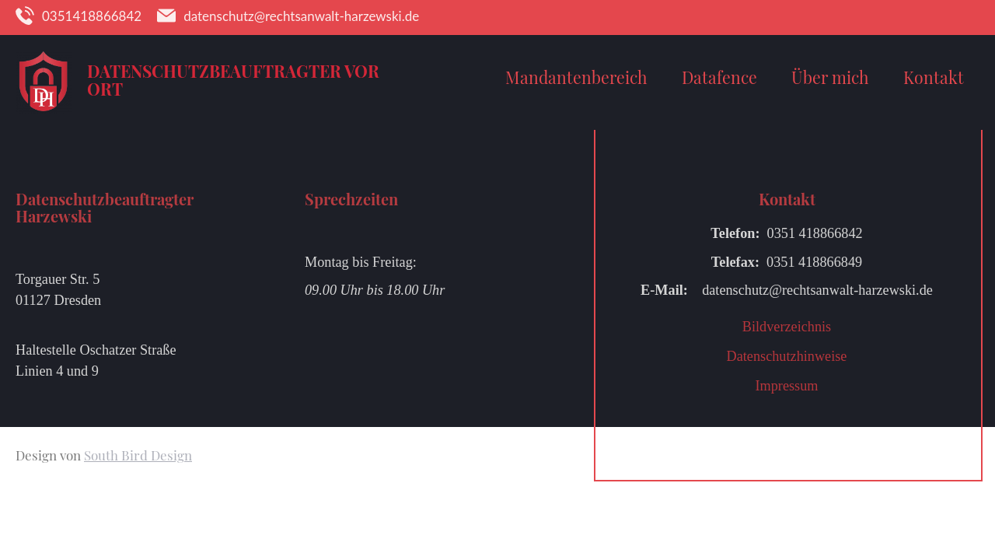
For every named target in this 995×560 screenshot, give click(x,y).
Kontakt (933, 77)
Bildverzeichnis (786, 326)
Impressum (786, 386)
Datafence (719, 77)
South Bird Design (138, 455)
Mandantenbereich (576, 77)
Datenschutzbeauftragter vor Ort (233, 80)
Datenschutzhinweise (787, 356)
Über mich (830, 77)
